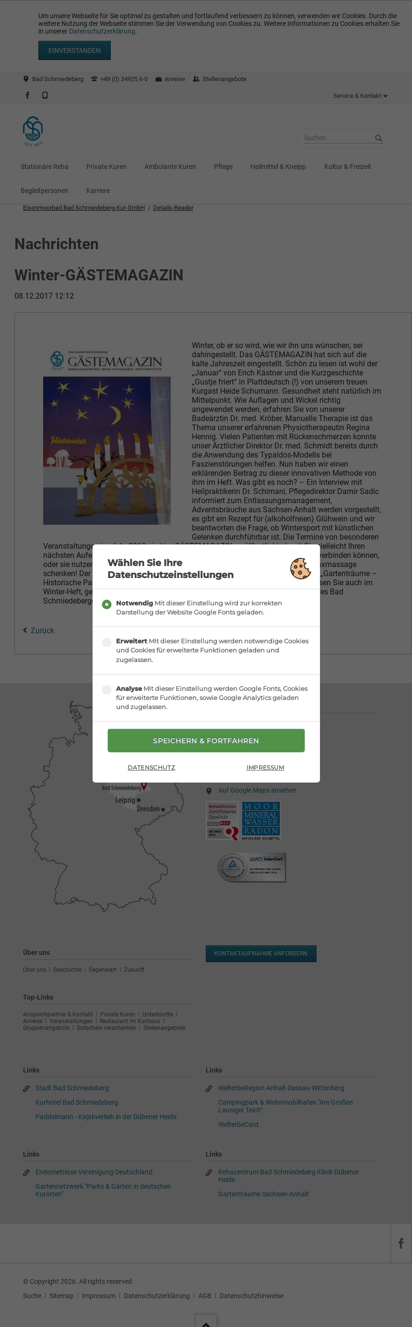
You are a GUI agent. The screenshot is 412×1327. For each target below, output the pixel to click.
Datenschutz (151, 767)
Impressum (265, 767)
